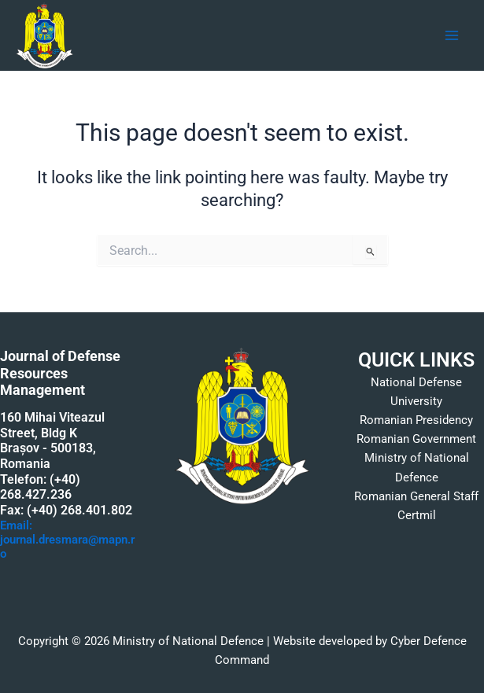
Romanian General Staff (416, 496)
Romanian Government (416, 439)
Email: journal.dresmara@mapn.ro (67, 539)
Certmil (416, 515)
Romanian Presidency (416, 420)
